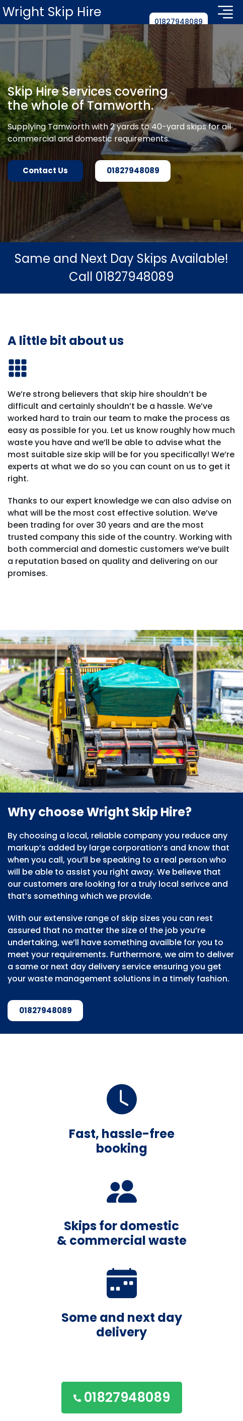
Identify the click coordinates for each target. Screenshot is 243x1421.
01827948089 (178, 22)
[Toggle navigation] (225, 12)
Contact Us (45, 170)
